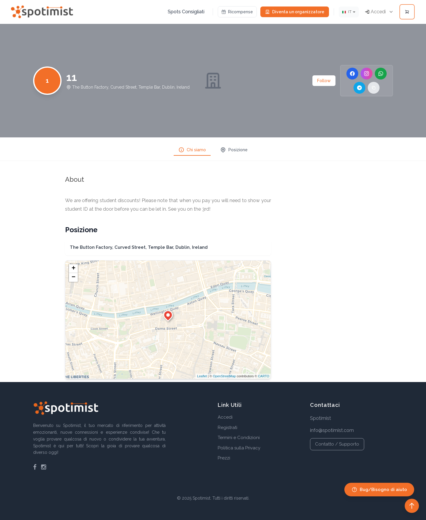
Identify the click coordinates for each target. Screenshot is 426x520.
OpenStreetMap (224, 376)
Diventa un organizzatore (294, 11)
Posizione (234, 150)
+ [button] (73, 268)
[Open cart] (407, 12)
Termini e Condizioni (239, 437)
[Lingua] (349, 11)
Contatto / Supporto (337, 444)
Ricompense (237, 12)
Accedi (225, 417)
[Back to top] (412, 506)
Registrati (227, 427)
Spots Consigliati (186, 11)
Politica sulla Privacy (239, 448)
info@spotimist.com (332, 430)
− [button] (73, 277)
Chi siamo (192, 150)
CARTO (263, 376)
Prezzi (224, 458)
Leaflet (202, 376)
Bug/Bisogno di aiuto (379, 490)
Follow (324, 80)
